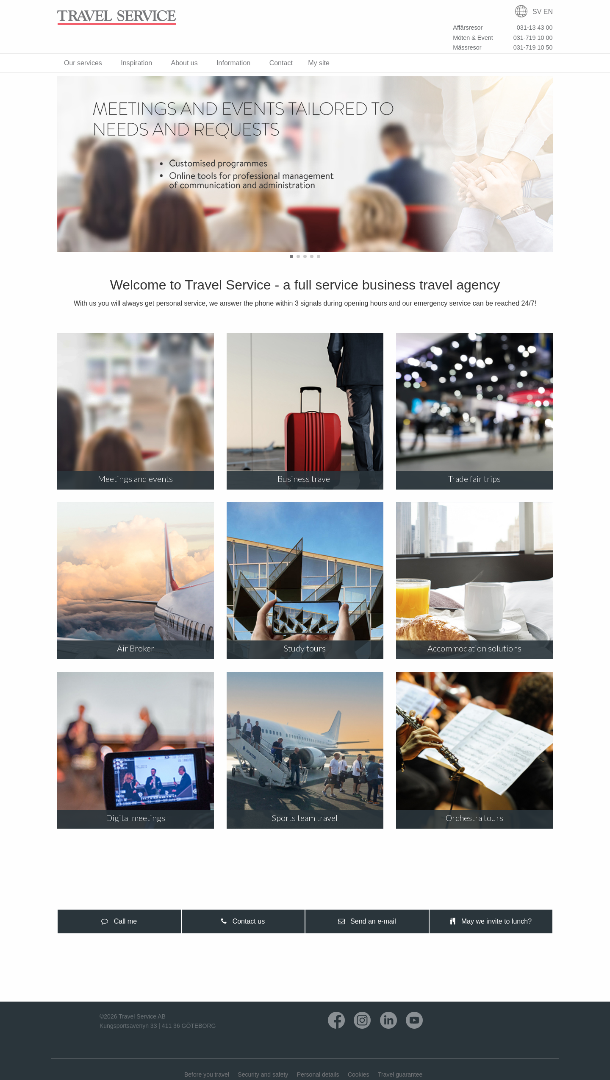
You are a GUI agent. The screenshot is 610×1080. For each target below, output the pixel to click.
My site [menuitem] (319, 63)
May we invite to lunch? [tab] (491, 921)
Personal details (318, 1074)
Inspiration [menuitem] (136, 63)
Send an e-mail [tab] (367, 921)
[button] (291, 256)
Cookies (358, 1074)
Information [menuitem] (233, 63)
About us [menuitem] (184, 63)
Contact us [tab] (243, 921)
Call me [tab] (119, 921)
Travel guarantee (400, 1074)
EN (548, 11)
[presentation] (119, 921)
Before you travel (206, 1074)
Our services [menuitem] (83, 63)
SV (536, 11)
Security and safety (263, 1074)
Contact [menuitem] (281, 63)
